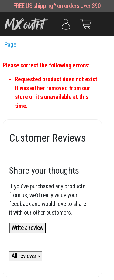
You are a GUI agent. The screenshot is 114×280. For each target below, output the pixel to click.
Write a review (27, 227)
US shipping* (41, 5)
